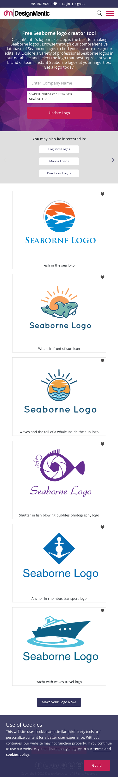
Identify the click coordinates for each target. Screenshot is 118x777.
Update (59, 112)
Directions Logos (59, 173)
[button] (112, 160)
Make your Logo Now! (59, 702)
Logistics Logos (59, 149)
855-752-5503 (40, 3)
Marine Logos (59, 161)
